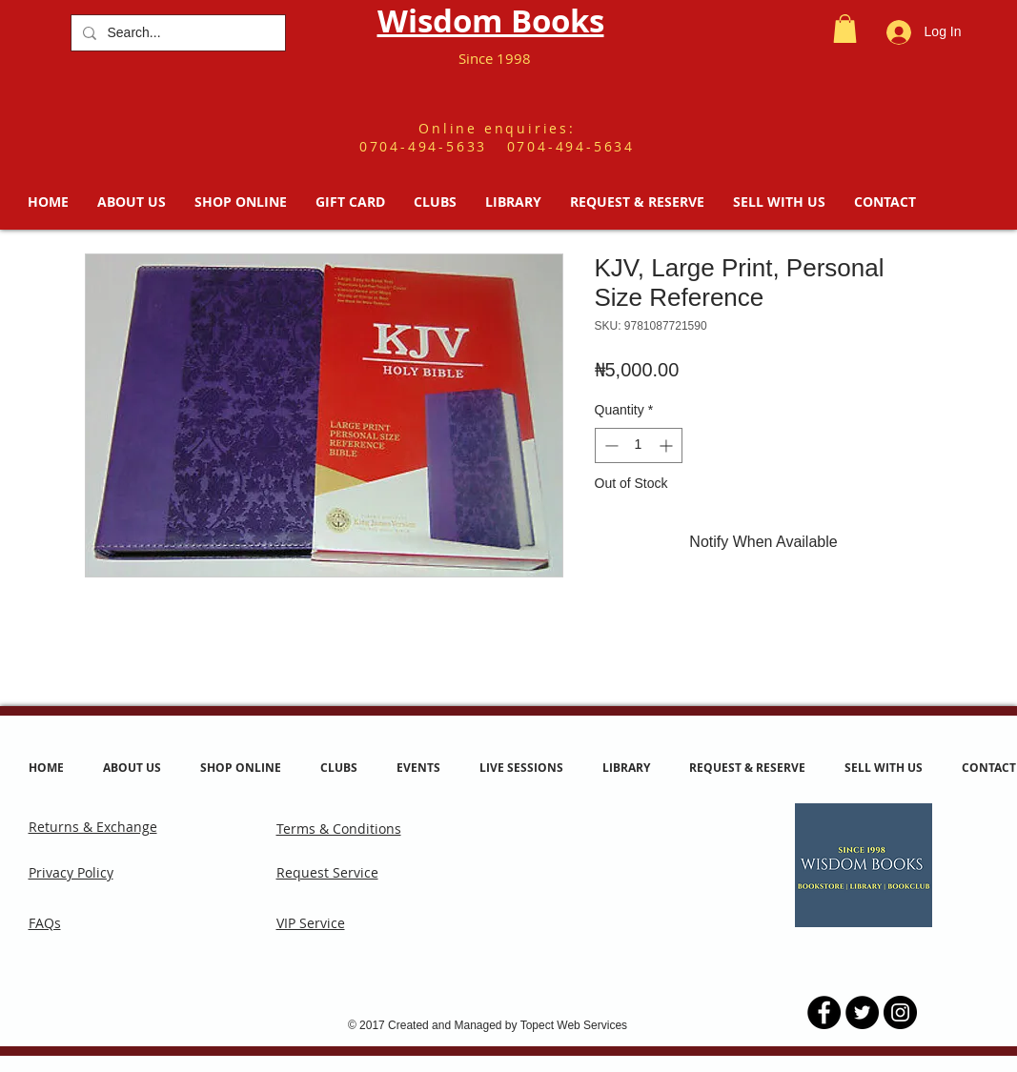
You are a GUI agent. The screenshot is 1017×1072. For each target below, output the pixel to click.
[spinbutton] (638, 445)
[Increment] (668, 445)
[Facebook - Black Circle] (824, 1012)
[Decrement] (609, 445)
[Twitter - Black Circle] (862, 1012)
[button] (845, 28)
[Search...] (176, 33)
